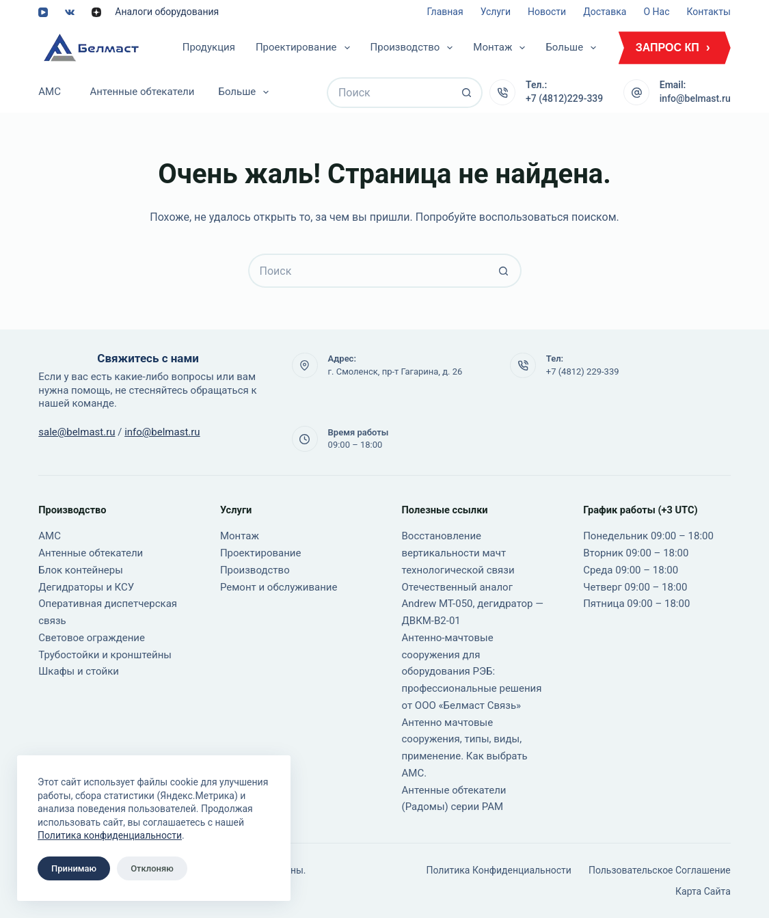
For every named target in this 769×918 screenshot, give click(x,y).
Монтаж (501, 48)
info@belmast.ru (695, 98)
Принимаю (73, 868)
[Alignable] (96, 12)
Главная (445, 11)
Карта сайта (703, 891)
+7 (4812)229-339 (564, 98)
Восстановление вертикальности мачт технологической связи (458, 553)
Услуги (496, 11)
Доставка (604, 11)
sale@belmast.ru (76, 432)
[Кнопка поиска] (467, 92)
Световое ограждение (91, 638)
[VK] (70, 12)
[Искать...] (390, 92)
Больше (573, 48)
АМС (49, 91)
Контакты (708, 11)
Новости (547, 11)
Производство (414, 48)
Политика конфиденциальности (110, 835)
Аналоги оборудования (167, 11)
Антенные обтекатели (142, 91)
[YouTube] (43, 12)
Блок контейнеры (80, 570)
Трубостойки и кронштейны (105, 655)
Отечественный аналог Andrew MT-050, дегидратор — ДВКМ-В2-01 (472, 604)
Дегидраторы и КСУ (86, 587)
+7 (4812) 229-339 (582, 371)
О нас (656, 11)
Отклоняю (152, 868)
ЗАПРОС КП (667, 47)
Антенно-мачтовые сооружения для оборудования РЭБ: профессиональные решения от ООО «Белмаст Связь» (472, 672)
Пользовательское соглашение (660, 870)
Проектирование (305, 48)
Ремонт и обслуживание (279, 587)
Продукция (209, 47)
